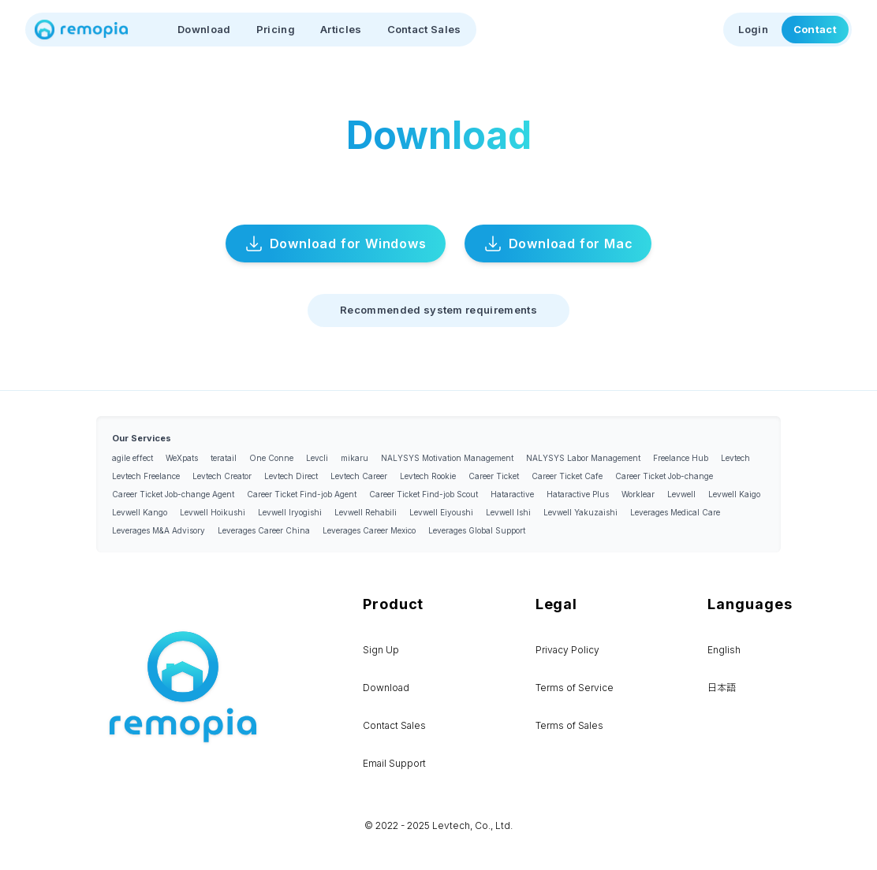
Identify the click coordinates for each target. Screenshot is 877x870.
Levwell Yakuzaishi (580, 512)
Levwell (681, 494)
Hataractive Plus (578, 494)
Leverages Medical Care (675, 512)
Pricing (275, 29)
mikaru (354, 458)
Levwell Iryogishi (290, 512)
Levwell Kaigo (734, 494)
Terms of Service (575, 687)
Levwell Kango (139, 512)
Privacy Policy (567, 650)
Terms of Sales (569, 725)
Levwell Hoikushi (212, 512)
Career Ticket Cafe (567, 476)
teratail (224, 458)
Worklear (638, 494)
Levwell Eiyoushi (441, 512)
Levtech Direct (291, 476)
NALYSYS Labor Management (583, 458)
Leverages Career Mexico (369, 530)
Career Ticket (493, 476)
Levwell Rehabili (365, 512)
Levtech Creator (222, 476)
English (724, 650)
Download (204, 29)
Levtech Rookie (428, 476)
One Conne (271, 458)
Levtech (735, 458)
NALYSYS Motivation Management (447, 458)
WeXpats (182, 458)
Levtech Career (358, 476)
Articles (341, 29)
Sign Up (381, 650)
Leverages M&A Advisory (158, 530)
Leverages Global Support (476, 530)
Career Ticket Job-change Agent (173, 494)
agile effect (132, 458)
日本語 (721, 687)
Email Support (394, 763)
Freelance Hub (680, 458)
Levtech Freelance (146, 476)
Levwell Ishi (508, 512)
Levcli (317, 458)
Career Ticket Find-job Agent (301, 494)
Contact (815, 29)
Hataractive (512, 494)
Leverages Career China (264, 530)
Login (753, 29)
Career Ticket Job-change (664, 476)
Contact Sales (424, 29)
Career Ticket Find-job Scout (423, 494)
